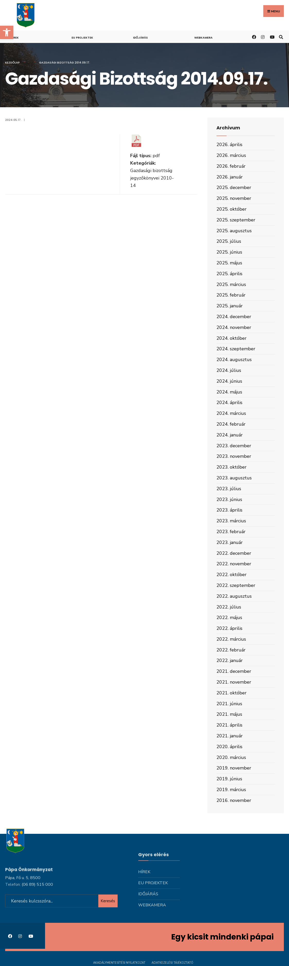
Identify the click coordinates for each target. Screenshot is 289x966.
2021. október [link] (231, 693)
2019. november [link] (233, 768)
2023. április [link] (229, 510)
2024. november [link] (233, 327)
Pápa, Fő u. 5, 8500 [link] (22, 875)
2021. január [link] (229, 736)
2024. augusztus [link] (234, 359)
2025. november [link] (233, 198)
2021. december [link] (233, 671)
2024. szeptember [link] (235, 349)
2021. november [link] (233, 682)
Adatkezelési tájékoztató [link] (172, 960)
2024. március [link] (231, 413)
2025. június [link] (229, 252)
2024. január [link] (229, 435)
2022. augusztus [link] (234, 596)
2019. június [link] (229, 779)
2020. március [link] (231, 757)
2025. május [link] (229, 263)
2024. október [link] (231, 338)
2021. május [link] (229, 714)
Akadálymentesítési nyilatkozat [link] (119, 960)
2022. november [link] (233, 564)
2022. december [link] (233, 553)
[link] (6, 32)
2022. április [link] (229, 628)
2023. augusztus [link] (234, 478)
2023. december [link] (233, 446)
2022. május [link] (229, 617)
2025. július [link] (228, 241)
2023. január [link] (229, 542)
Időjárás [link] (140, 37)
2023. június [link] (229, 499)
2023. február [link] (231, 532)
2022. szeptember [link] (235, 585)
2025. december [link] (233, 187)
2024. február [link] (231, 424)
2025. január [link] (229, 306)
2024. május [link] (229, 392)
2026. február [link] (231, 166)
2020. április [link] (229, 747)
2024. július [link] (228, 370)
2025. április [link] (229, 274)
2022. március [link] (231, 639)
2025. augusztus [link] (234, 231)
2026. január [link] (229, 177)
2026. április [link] (229, 144)
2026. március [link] (231, 155)
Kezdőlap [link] (12, 62)
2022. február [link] (231, 650)
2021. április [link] (229, 725)
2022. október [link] (231, 574)
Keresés (108, 898)
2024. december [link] (233, 317)
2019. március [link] (231, 789)
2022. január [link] (229, 660)
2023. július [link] (228, 489)
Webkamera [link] (203, 37)
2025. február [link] (231, 295)
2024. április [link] (229, 402)
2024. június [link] (229, 381)
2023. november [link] (233, 456)
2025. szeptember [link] (235, 220)
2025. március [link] (231, 284)
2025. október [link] (231, 209)
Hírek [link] (14, 37)
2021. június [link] (229, 704)
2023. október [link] (231, 467)
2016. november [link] (233, 800)
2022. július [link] (228, 607)
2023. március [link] (231, 521)
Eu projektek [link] (82, 37)
